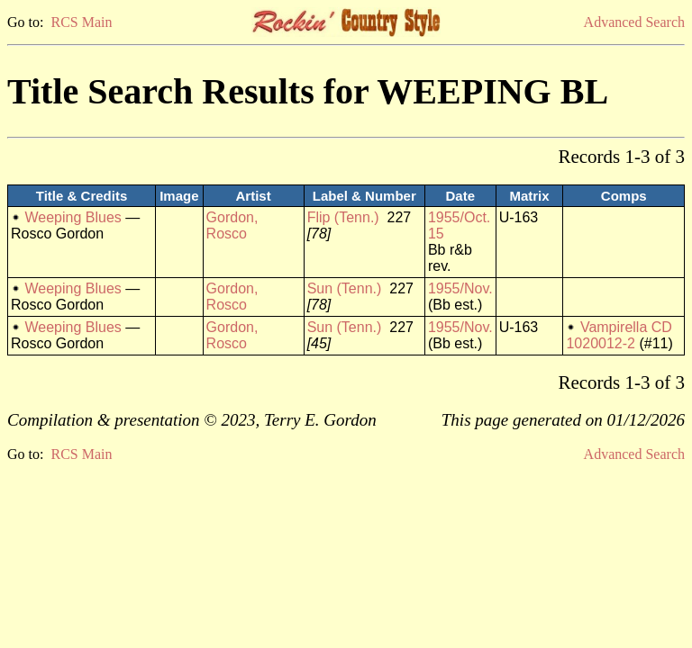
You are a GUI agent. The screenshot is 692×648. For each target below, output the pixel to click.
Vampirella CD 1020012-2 (618, 335)
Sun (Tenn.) (344, 288)
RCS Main (81, 22)
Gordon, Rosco (232, 225)
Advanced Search (634, 22)
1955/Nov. (460, 288)
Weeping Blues (72, 217)
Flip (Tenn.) (343, 217)
